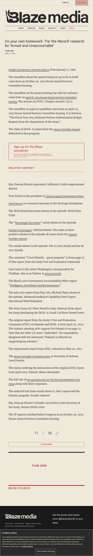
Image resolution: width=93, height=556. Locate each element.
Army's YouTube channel (69, 129)
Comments (46, 454)
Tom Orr (9, 51)
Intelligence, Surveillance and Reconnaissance (37, 293)
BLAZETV (52, 28)
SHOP (63, 28)
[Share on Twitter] (43, 442)
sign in (65, 3)
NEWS (20, 28)
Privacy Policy (35, 154)
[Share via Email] (50, 442)
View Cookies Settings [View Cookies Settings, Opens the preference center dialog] (46, 551)
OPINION (31, 28)
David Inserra (17, 207)
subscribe (81, 3)
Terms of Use (45, 154)
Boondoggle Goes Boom (29, 231)
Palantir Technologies (22, 238)
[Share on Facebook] (35, 442)
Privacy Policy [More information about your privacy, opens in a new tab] (27, 546)
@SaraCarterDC (54, 281)
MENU (71, 28)
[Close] (89, 533)
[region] (46, 542)
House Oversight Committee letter (34, 364)
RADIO (42, 28)
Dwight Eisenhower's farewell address (31, 69)
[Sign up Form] (67, 151)
